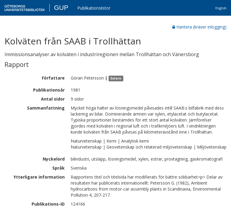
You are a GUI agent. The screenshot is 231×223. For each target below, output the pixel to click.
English (220, 8)
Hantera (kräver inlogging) (199, 27)
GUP (61, 7)
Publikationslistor (93, 8)
